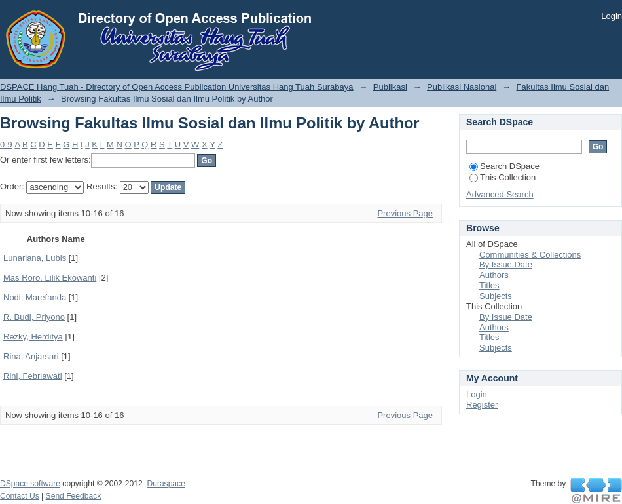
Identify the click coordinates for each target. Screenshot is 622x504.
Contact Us (19, 496)
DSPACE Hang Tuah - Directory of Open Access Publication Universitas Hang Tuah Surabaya (177, 87)
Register (482, 405)
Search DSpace (504, 166)
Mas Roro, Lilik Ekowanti (49, 277)
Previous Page (405, 213)
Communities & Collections (530, 255)
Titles (489, 285)
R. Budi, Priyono (34, 317)
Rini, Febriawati (32, 376)
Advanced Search (500, 194)
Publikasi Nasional (461, 87)
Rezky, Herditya (33, 336)
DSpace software (30, 483)
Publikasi (390, 87)
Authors (494, 275)
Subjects (495, 296)
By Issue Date (505, 264)
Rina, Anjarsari (31, 356)
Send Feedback (73, 496)
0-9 (6, 144)
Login (611, 16)
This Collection (502, 177)
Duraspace (166, 483)
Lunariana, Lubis (34, 258)
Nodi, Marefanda (34, 297)
